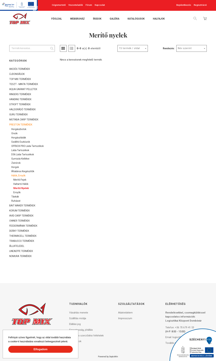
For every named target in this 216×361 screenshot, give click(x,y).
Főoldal (56, 19)
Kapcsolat (100, 5)
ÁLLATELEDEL (16, 246)
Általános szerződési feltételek (86, 335)
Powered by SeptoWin (108, 356)
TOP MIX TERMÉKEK (20, 79)
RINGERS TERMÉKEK (20, 94)
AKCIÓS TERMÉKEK (19, 69)
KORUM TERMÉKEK (19, 210)
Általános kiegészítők (22, 171)
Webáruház (77, 19)
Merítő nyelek (21, 188)
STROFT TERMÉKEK (20, 104)
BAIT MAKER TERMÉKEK (22, 205)
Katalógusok (136, 19)
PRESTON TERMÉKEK (20, 124)
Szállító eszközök (20, 141)
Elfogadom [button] (41, 349)
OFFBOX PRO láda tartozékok (27, 146)
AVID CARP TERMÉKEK (21, 215)
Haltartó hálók (20, 184)
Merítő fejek (19, 179)
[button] (69, 341)
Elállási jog (75, 324)
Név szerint (185, 48)
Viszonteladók (75, 5)
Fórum (89, 5)
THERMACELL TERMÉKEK (22, 236)
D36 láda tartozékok (22, 154)
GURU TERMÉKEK (18, 114)
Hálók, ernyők (18, 175)
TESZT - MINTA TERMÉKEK (23, 84)
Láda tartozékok (20, 150)
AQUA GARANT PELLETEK (23, 89)
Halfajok (159, 19)
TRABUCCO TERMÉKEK (21, 241)
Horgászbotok (18, 129)
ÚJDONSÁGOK (17, 74)
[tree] (32, 162)
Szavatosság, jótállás (81, 329)
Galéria (114, 19)
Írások (97, 19)
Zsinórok (16, 163)
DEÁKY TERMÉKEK (19, 230)
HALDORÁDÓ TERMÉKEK (22, 109)
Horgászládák (18, 137)
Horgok (15, 167)
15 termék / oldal (129, 48)
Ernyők (17, 192)
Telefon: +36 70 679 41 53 (179, 327)
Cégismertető (59, 5)
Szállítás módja (77, 318)
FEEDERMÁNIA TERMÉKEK (23, 225)
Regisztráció (200, 5)
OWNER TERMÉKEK (19, 220)
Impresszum (125, 318)
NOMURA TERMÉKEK (20, 256)
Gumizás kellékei (20, 158)
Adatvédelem (125, 312)
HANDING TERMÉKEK (20, 99)
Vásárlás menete (78, 312)
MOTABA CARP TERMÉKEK (23, 119)
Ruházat (15, 200)
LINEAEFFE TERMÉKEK (21, 251)
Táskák (15, 196)
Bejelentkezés (183, 5)
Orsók (14, 133)
